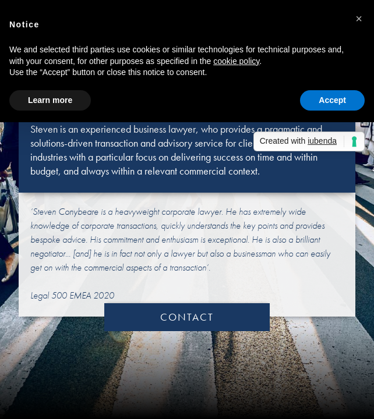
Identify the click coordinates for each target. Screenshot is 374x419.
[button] (359, 18)
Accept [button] (332, 100)
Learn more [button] (50, 100)
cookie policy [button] (236, 61)
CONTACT (187, 317)
